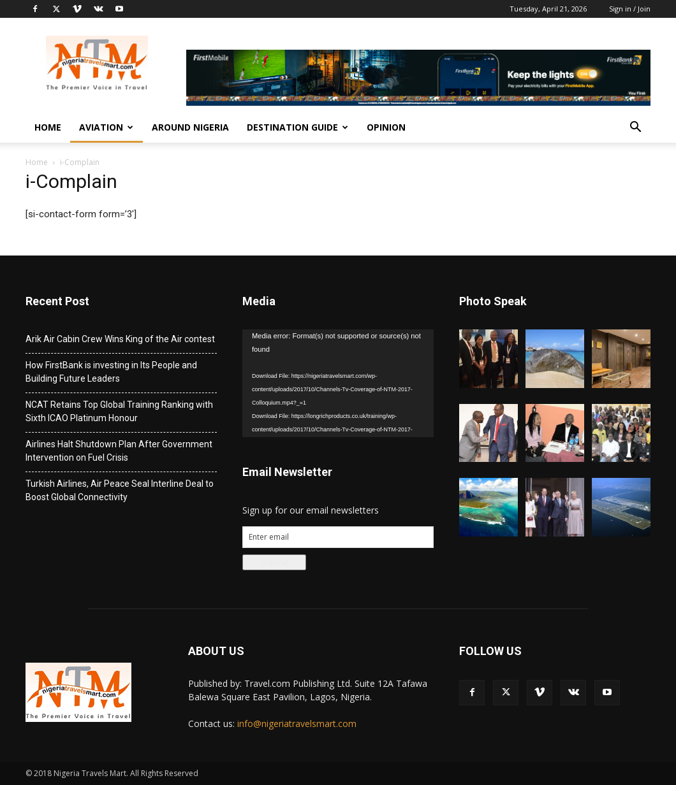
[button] (635, 128)
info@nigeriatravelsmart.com (296, 723)
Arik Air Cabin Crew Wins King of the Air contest (120, 339)
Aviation (106, 127)
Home (47, 127)
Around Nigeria (190, 127)
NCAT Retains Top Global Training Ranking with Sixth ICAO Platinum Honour (119, 411)
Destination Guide (297, 127)
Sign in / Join (629, 8)
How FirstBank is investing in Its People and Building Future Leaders (111, 372)
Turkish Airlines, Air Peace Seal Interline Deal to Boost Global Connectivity (120, 490)
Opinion (386, 127)
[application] (338, 383)
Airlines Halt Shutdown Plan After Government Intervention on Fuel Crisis (119, 451)
